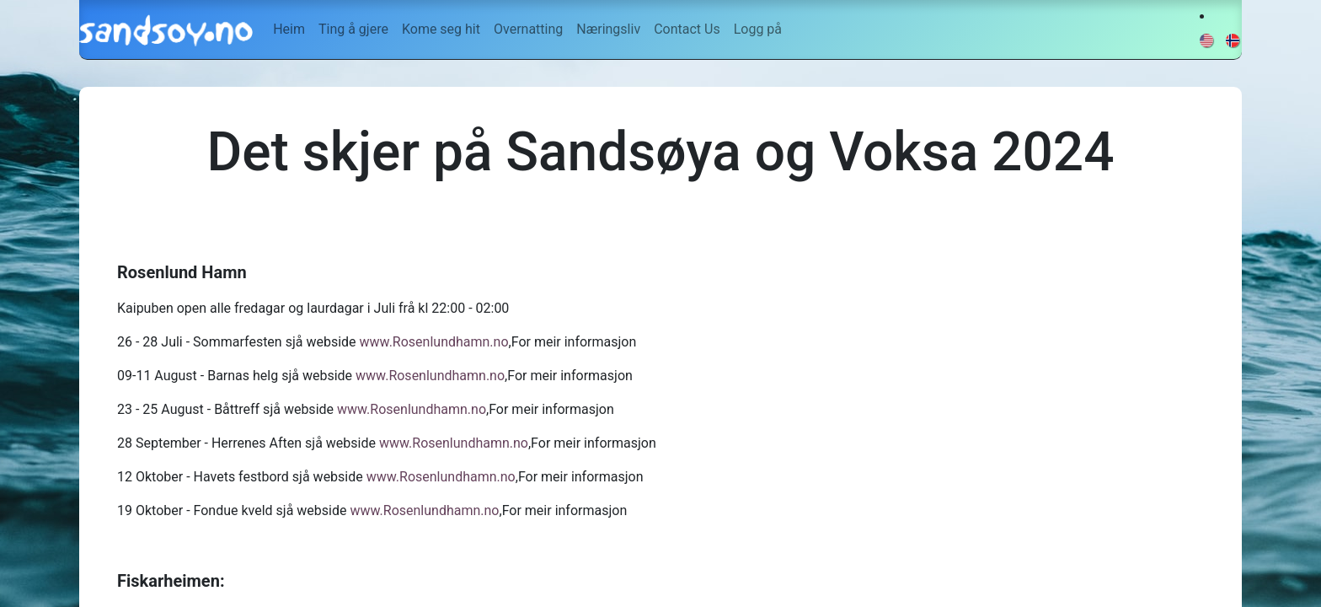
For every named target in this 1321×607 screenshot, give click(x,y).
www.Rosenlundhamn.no (434, 342)
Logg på (758, 29)
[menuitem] (289, 29)
